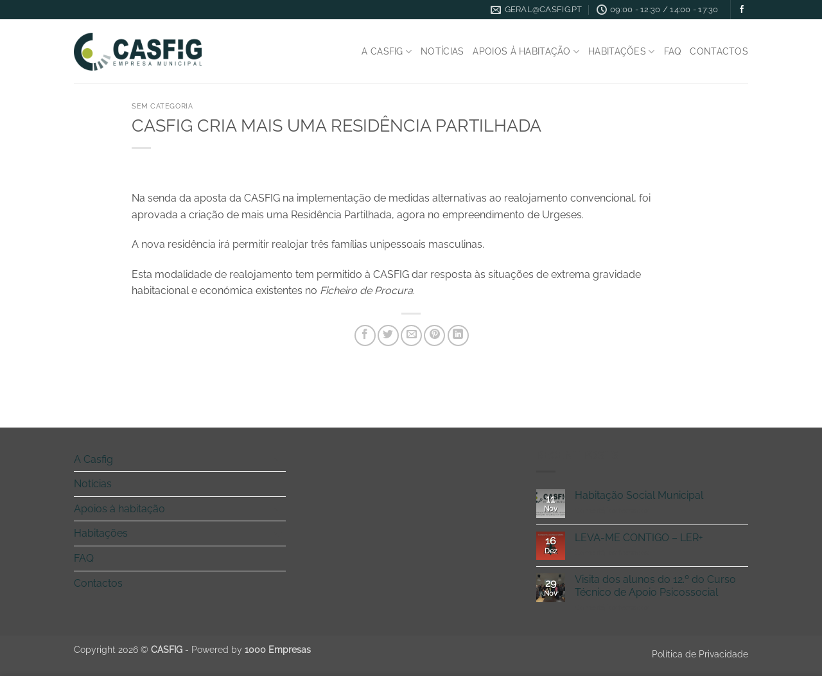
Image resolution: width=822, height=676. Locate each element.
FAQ (672, 51)
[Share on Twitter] (388, 335)
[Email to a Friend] (411, 335)
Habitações (621, 52)
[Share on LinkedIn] (458, 335)
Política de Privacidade (700, 653)
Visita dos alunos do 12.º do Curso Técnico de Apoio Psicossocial (655, 585)
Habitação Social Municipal (639, 495)
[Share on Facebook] (365, 335)
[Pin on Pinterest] (434, 335)
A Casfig (387, 52)
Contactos (719, 51)
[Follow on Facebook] (742, 9)
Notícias (442, 51)
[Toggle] (278, 459)
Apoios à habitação (526, 52)
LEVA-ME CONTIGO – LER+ (639, 538)
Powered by (251, 649)
